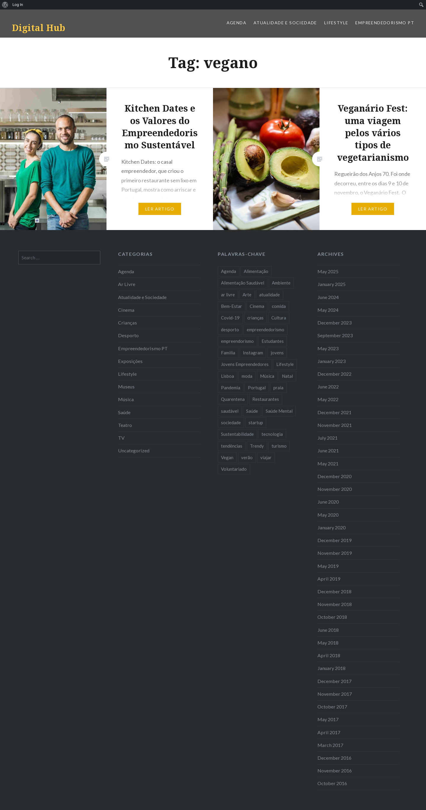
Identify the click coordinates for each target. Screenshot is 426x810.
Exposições (130, 361)
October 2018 (332, 617)
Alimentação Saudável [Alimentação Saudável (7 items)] (242, 282)
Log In (17, 4)
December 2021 (334, 412)
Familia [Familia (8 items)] (228, 352)
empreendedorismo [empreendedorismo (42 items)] (265, 329)
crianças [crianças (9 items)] (255, 317)
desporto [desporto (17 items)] (230, 329)
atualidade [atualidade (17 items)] (269, 294)
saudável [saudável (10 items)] (229, 411)
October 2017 (332, 706)
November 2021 (334, 425)
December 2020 (334, 476)
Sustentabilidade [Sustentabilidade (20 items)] (237, 434)
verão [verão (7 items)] (247, 457)
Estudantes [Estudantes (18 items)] (273, 341)
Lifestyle (336, 22)
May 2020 (327, 515)
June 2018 (328, 630)
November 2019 (334, 553)
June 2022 (328, 386)
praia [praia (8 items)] (278, 387)
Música (126, 399)
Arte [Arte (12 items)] (247, 294)
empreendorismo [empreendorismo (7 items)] (237, 341)
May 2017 (327, 719)
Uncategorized (133, 450)
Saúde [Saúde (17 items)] (252, 411)
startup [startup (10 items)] (255, 422)
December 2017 (334, 681)
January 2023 (331, 361)
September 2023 (335, 335)
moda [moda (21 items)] (247, 376)
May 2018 (327, 642)
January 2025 (331, 284)
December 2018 (334, 591)
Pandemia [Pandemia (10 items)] (230, 387)
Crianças (127, 322)
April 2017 (328, 732)
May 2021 (327, 463)
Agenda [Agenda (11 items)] (228, 271)
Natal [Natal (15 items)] (287, 376)
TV (121, 438)
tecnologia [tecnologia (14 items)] (272, 434)
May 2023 (327, 348)
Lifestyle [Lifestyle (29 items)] (285, 364)
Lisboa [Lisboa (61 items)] (227, 376)
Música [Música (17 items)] (267, 376)
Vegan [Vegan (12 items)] (227, 457)
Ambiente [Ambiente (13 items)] (281, 282)
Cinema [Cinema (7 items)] (257, 306)
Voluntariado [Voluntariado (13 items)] (234, 469)
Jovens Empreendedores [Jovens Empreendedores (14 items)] (245, 364)
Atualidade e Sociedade (285, 22)
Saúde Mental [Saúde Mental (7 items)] (279, 411)
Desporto (128, 335)
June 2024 (328, 297)
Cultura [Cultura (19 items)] (278, 317)
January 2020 (331, 527)
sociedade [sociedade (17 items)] (231, 422)
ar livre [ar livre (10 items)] (228, 294)
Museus (126, 386)
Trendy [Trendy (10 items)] (257, 446)
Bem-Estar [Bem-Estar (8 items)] (231, 306)
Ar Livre (126, 284)
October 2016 (332, 783)
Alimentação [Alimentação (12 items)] (256, 271)
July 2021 (327, 438)
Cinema (126, 310)
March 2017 (330, 745)
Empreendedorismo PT (384, 22)
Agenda (236, 22)
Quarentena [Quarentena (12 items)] (233, 399)
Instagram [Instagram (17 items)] (253, 352)
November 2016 (334, 770)
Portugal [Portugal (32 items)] (257, 387)
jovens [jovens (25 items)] (277, 352)
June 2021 (328, 450)
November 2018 (334, 604)
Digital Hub (38, 28)
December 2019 (334, 540)
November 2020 (334, 489)
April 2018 (328, 655)
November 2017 (334, 694)
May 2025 (327, 271)
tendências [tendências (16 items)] (231, 446)
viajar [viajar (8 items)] (266, 457)
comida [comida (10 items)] (279, 306)
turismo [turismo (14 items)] (279, 446)
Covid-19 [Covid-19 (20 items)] (230, 317)
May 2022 (327, 399)
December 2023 (334, 322)
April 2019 (328, 578)
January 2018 (331, 668)
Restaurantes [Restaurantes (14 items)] (265, 399)
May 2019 (327, 566)
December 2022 (334, 374)
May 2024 (327, 310)
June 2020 (328, 501)
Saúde (124, 412)
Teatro (125, 425)
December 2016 (334, 758)
